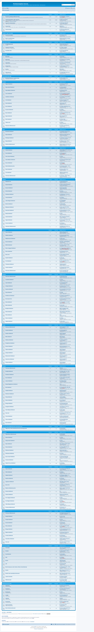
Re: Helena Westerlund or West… (65, 210)
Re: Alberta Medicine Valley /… (65, 550)
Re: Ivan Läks (62, 305)
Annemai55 (64, 176)
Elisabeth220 (64, 529)
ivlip (63, 116)
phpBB (35, 626)
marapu (63, 312)
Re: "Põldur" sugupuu (63, 47)
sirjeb (63, 173)
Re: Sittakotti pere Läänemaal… (65, 194)
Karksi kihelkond (8, 241)
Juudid (6, 595)
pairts (63, 242)
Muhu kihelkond (8, 305)
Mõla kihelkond (8, 336)
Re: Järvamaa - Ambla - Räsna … (65, 175)
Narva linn (7, 484)
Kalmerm (63, 268)
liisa (63, 378)
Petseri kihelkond (8, 346)
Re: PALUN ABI (62, 434)
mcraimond (32, 621)
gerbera (63, 407)
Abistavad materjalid (12, 21)
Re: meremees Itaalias (63, 579)
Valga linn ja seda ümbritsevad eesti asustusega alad (12, 426)
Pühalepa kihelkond (9, 137)
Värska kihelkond (8, 362)
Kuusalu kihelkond (9, 109)
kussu (63, 97)
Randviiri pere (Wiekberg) (64, 494)
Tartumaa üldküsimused (10, 368)
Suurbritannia (8, 554)
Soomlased (7, 601)
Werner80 (63, 381)
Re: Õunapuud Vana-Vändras (64, 267)
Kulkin (63, 157)
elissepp (63, 589)
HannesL (63, 454)
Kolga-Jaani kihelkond (9, 440)
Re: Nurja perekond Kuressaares (65, 298)
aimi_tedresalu (64, 513)
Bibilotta (63, 384)
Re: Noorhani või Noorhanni (64, 532)
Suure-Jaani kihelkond (9, 456)
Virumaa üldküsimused (10, 507)
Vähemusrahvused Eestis (6, 583)
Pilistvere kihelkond (9, 450)
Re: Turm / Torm (62, 516)
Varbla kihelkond (8, 216)
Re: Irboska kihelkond (63, 330)
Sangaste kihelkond (9, 406)
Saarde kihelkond (8, 257)
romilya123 (64, 188)
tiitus (63, 495)
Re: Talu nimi (62, 257)
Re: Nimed (61, 500)
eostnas (63, 561)
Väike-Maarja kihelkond (10, 504)
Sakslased (7, 585)
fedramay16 (64, 191)
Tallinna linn (7, 122)
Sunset (63, 150)
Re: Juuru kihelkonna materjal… (65, 93)
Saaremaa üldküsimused (10, 276)
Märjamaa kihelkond (9, 207)
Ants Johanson (64, 460)
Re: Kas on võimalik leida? (64, 601)
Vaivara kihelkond (9, 494)
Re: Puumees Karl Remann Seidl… (65, 159)
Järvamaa (4, 148)
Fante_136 (64, 580)
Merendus (7, 56)
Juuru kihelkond (8, 93)
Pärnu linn (7, 254)
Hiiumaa (3, 129)
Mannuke (63, 554)
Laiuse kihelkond (8, 380)
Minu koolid (62, 69)
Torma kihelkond (8, 416)
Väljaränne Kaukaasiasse (64, 172)
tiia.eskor (63, 20)
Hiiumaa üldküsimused (10, 144)
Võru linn (7, 541)
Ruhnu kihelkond (8, 318)
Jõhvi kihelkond (8, 472)
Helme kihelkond (8, 437)
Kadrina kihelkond (9, 478)
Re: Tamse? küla (62, 119)
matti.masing (64, 23)
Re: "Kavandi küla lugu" (64, 282)
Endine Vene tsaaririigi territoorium (12, 573)
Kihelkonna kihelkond (9, 295)
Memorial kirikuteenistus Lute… (65, 346)
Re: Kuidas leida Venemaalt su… (65, 588)
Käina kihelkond (8, 134)
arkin (63, 472)
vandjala (63, 123)
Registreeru (9, 612)
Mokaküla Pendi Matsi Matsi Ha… (65, 134)
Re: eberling (62, 557)
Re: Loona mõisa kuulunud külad (65, 289)
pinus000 (63, 232)
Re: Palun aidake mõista (64, 78)
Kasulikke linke (8, 50)
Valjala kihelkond (8, 321)
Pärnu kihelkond (8, 251)
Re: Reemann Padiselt (63, 90)
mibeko (63, 485)
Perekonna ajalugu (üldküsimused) (12, 16)
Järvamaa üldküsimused (10, 175)
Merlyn (63, 327)
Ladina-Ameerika (8, 576)
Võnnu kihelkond (8, 419)
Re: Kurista (61, 453)
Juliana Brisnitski (62, 560)
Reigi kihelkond (8, 141)
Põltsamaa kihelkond (9, 453)
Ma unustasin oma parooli (37, 613)
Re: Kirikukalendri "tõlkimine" (65, 16)
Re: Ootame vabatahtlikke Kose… (65, 106)
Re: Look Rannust (63, 400)
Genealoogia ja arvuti (6, 42)
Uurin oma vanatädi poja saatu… (65, 547)
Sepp (60, 314)
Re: (60, 459)
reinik (63, 207)
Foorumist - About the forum (7, 33)
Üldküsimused (8, 579)
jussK (63, 126)
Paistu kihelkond (8, 447)
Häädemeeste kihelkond (10, 238)
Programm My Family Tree (64, 44)
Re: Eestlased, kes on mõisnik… (65, 59)
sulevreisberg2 (64, 271)
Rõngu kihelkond (8, 403)
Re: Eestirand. (62, 56)
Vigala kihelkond (8, 219)
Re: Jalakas (62, 109)
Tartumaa (4, 366)
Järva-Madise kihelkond (10, 159)
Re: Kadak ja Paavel (63, 380)
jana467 (63, 423)
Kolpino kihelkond (9, 333)
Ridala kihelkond (8, 213)
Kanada (7, 550)
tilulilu (63, 410)
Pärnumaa (4, 230)
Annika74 (63, 429)
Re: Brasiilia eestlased (63, 576)
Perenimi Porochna (63, 422)
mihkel (63, 413)
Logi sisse (4, 612)
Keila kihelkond (8, 103)
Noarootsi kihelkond (9, 210)
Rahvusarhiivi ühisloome (6, 76)
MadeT (63, 447)
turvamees (64, 368)
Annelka (63, 283)
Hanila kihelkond (8, 184)
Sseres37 (63, 299)
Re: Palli (61, 213)
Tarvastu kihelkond (9, 459)
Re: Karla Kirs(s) (62, 428)
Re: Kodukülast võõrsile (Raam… (65, 96)
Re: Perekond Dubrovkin (64, 595)
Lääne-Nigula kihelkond (10, 200)
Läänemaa (4, 179)
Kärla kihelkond (8, 302)
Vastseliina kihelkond (9, 538)
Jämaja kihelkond (8, 286)
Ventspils (61, 598)
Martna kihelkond (8, 203)
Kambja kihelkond (9, 371)
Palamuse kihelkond (9, 393)
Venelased (7, 588)
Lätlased (7, 598)
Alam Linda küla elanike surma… (65, 573)
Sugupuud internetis (9, 47)
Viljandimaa (4, 432)
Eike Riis (63, 87)
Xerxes (63, 63)
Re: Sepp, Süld (62, 321)
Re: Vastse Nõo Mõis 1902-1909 (65, 387)
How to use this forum (9, 38)
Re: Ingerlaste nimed (63, 604)
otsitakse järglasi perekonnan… (65, 538)
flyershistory (64, 198)
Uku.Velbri (64, 375)
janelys (63, 479)
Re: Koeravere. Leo (63, 507)
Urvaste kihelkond (9, 535)
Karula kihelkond (8, 522)
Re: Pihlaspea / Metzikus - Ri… (65, 475)
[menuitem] (8, 8)
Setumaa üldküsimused (10, 327)
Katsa (63, 17)
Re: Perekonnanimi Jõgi (64, 403)
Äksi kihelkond (8, 422)
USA (6, 557)
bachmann (64, 239)
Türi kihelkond (8, 172)
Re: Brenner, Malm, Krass (64, 169)
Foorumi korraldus (9, 35)
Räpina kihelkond (8, 532)
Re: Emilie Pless (62, 522)
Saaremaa (4, 274)
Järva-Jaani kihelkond (9, 156)
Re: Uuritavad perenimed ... (64, 251)
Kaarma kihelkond (9, 289)
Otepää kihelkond (8, 390)
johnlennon (64, 498)
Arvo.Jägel (64, 100)
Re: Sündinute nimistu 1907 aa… (65, 131)
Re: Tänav (61, 279)
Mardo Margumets (65, 94)
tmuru (63, 551)
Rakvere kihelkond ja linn (10, 488)
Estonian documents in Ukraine (65, 38)
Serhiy (63, 39)
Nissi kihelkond (8, 112)
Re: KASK (61, 292)
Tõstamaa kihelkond (9, 264)
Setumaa (3, 325)
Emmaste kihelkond (9, 131)
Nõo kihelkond (8, 387)
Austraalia (7, 547)
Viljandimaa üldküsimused (10, 434)
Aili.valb (63, 391)
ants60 (63, 334)
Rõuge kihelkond (8, 529)
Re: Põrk (61, 440)
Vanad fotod (7, 26)
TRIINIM (63, 309)
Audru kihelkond (8, 232)
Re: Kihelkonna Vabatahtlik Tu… (65, 295)
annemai (63, 182)
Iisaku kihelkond (8, 468)
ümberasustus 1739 (63, 103)
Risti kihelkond (8, 119)
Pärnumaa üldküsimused (10, 270)
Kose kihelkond (8, 106)
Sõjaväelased (8, 72)
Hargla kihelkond (8, 516)
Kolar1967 (64, 608)
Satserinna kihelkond (9, 359)
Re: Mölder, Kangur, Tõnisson (65, 393)
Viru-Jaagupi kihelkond (10, 497)
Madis (63, 30)
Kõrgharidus (7, 66)
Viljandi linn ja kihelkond (10, 463)
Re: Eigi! (61, 497)
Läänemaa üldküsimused (10, 226)
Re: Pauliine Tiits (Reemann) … (65, 125)
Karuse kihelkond (8, 187)
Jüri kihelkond (8, 100)
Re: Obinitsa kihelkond (63, 339)
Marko (63, 258)
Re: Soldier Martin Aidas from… (65, 72)
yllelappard (64, 166)
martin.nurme (64, 185)
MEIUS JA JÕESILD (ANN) (64, 308)
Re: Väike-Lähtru (62, 203)
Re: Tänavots (62, 478)
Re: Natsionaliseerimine (64, 181)
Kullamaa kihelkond (9, 194)
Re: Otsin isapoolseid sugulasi (65, 374)
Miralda (63, 73)
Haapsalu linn (8, 181)
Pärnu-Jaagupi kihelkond (10, 248)
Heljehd (63, 51)
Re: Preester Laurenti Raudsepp (65, 62)
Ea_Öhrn (63, 542)
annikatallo (64, 66)
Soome (6, 570)
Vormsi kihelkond (8, 223)
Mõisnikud (7, 59)
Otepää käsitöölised (63, 390)
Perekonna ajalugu (5, 14)
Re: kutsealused (62, 535)
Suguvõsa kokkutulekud (10, 23)
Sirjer (63, 160)
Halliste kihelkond (9, 235)
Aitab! (63, 420)
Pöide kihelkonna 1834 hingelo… (65, 311)
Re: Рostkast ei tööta (63, 35)
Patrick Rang (64, 132)
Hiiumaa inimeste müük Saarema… (65, 144)
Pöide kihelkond (8, 311)
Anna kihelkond (8, 153)
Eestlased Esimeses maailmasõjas (12, 78)
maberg (63, 570)
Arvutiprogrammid (9, 44)
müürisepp (64, 141)
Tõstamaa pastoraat (63, 264)
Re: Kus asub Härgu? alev (64, 270)
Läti (6, 563)
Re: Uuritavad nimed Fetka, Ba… (65, 468)
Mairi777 (63, 245)
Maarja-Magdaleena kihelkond (11, 384)
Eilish (63, 201)
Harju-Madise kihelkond (10, 90)
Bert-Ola (63, 223)
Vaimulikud (7, 62)
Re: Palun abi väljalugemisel (64, 29)
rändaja (63, 548)
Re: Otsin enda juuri (63, 153)
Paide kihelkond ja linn (10, 166)
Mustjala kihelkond (9, 308)
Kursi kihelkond (8, 377)
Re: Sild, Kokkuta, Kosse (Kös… (65, 377)
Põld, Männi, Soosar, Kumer (64, 481)
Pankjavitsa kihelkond (9, 343)
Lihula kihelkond (8, 197)
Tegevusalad (4, 54)
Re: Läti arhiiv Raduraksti (64, 50)
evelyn (63, 280)
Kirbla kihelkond (8, 191)
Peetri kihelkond (8, 169)
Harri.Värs (64, 296)
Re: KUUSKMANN (63, 200)
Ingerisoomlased (8, 604)
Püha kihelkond (8, 314)
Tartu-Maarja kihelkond (10, 409)
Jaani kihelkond (8, 282)
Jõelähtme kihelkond (9, 96)
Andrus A (63, 315)
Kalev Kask (64, 293)
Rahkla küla (62, 26)
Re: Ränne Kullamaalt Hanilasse (65, 184)
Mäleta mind (43, 613)
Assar (63, 60)
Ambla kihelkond (8, 150)
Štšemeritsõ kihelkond (9, 355)
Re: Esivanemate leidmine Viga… (65, 219)
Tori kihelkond (8, 261)
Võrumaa (3, 511)
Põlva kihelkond (8, 525)
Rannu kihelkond (8, 400)
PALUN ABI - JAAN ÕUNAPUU (65, 241)
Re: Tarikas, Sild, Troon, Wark (64, 371)
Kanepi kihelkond (8, 519)
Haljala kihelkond (8, 475)
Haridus (7, 69)
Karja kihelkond (8, 292)
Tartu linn (7, 413)
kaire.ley (63, 286)
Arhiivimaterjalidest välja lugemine (12, 19)
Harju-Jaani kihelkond (9, 87)
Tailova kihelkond (8, 349)
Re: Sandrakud (62, 162)
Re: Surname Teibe (63, 563)
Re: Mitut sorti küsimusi (64, 19)
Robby (63, 110)
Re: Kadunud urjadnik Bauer (64, 235)
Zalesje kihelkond (8, 352)
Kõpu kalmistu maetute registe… (65, 443)
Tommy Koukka (64, 138)
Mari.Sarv (63, 255)
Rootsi (6, 560)
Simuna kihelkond (9, 491)
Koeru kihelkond (8, 162)
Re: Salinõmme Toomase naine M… (65, 137)
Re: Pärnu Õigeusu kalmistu (64, 254)
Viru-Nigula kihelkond (9, 500)
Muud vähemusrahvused (10, 608)
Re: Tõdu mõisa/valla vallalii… (65, 525)
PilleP (63, 441)
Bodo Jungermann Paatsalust (65, 216)
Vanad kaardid (8, 29)
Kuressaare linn (8, 298)
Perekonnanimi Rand (63, 187)
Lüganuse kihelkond (9, 481)
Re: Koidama (62, 197)
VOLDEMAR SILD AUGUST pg (65, 226)
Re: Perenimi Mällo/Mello (64, 419)
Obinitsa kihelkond (9, 339)
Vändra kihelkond (8, 267)
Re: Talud (61, 156)
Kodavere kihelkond (9, 374)
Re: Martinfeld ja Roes (63, 276)
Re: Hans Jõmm (62, 409)
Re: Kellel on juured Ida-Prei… (65, 585)
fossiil (63, 592)
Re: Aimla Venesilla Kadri (64, 456)
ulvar (63, 488)
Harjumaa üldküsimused (10, 125)
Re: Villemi (61, 122)
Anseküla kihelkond (9, 279)
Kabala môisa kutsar (63, 450)
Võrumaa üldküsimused (10, 513)
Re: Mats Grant (62, 238)
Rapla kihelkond (8, 116)
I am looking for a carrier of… (64, 406)
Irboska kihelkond (9, 330)
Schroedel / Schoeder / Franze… (65, 541)
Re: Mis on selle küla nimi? (64, 416)
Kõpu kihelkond (8, 443)
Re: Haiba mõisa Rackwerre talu (65, 112)
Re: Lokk (61, 519)
